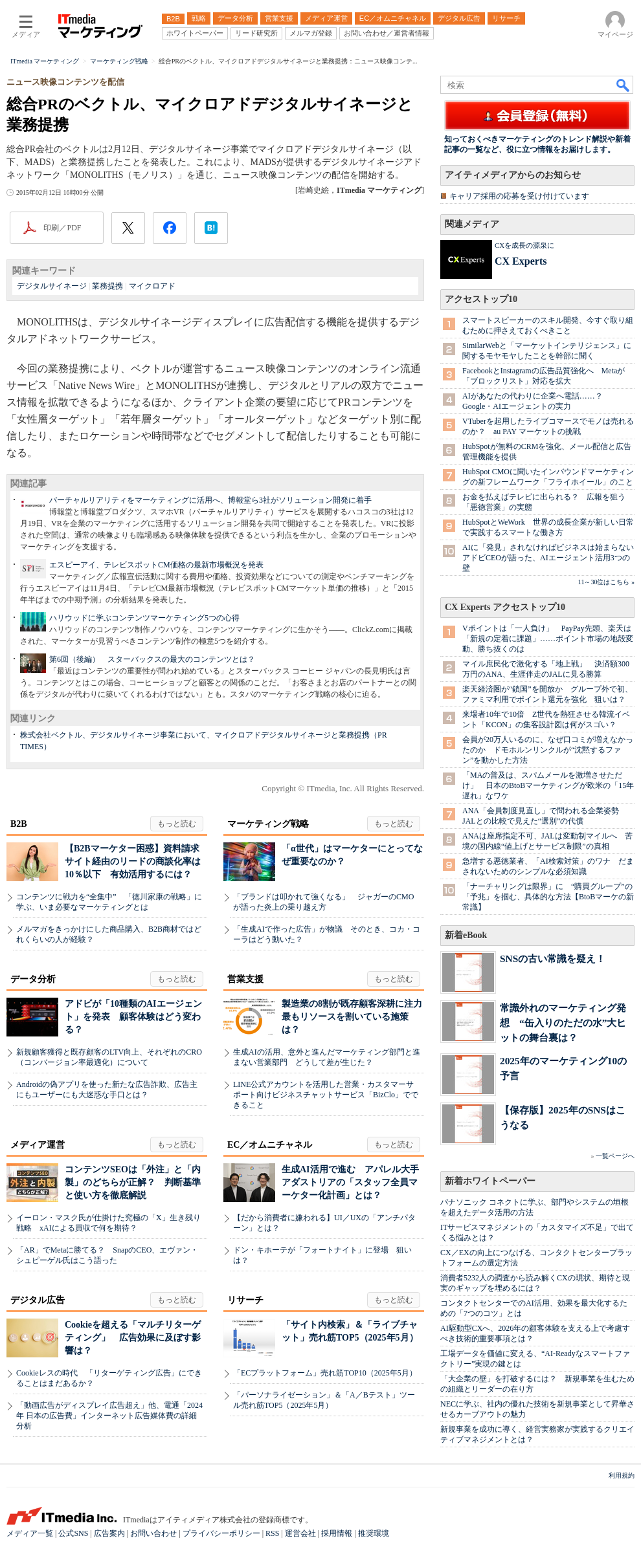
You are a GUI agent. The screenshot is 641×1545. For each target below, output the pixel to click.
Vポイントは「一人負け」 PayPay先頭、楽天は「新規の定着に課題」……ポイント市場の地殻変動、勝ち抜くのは (547, 638)
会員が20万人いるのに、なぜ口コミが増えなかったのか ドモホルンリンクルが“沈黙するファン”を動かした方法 (547, 750)
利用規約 (622, 1475)
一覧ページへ (615, 1155)
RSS (272, 1533)
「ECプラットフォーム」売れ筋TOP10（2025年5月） (325, 1372)
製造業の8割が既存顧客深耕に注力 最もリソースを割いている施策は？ (356, 1017)
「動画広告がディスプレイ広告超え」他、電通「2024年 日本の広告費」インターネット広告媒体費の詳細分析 (109, 1415)
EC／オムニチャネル (269, 1145)
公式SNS (73, 1533)
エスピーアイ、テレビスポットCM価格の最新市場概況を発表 (156, 564)
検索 (623, 85)
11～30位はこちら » (606, 582)
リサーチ (245, 1300)
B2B (18, 824)
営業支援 (245, 979)
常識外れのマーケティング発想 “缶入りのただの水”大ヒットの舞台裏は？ (563, 1022)
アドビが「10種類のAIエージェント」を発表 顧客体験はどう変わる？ (133, 1017)
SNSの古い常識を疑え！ (552, 958)
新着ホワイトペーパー (490, 1181)
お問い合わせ (153, 1533)
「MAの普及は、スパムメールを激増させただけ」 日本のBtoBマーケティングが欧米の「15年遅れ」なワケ (548, 785)
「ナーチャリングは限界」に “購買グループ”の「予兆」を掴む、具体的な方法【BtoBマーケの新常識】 (548, 897)
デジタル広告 (37, 1300)
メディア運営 (37, 1145)
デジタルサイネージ (52, 285)
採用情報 (336, 1533)
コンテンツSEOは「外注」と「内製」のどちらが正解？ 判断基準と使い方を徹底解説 (133, 1182)
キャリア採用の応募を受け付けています (519, 196)
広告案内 (109, 1533)
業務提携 (107, 285)
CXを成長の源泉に (524, 245)
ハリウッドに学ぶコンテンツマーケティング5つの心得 (144, 617)
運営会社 (300, 1533)
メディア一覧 (29, 1533)
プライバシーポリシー (221, 1533)
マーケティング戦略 (268, 824)
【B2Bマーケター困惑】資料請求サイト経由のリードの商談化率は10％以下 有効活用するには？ (133, 861)
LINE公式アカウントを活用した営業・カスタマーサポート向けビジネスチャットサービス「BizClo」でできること (325, 1095)
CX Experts (520, 261)
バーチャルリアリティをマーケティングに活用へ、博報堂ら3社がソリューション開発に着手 (210, 500)
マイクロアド (152, 285)
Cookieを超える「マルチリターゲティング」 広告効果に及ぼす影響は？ (133, 1337)
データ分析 (33, 979)
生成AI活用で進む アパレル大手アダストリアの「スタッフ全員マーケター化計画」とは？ (350, 1182)
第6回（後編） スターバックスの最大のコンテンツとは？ (152, 659)
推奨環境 (373, 1533)
